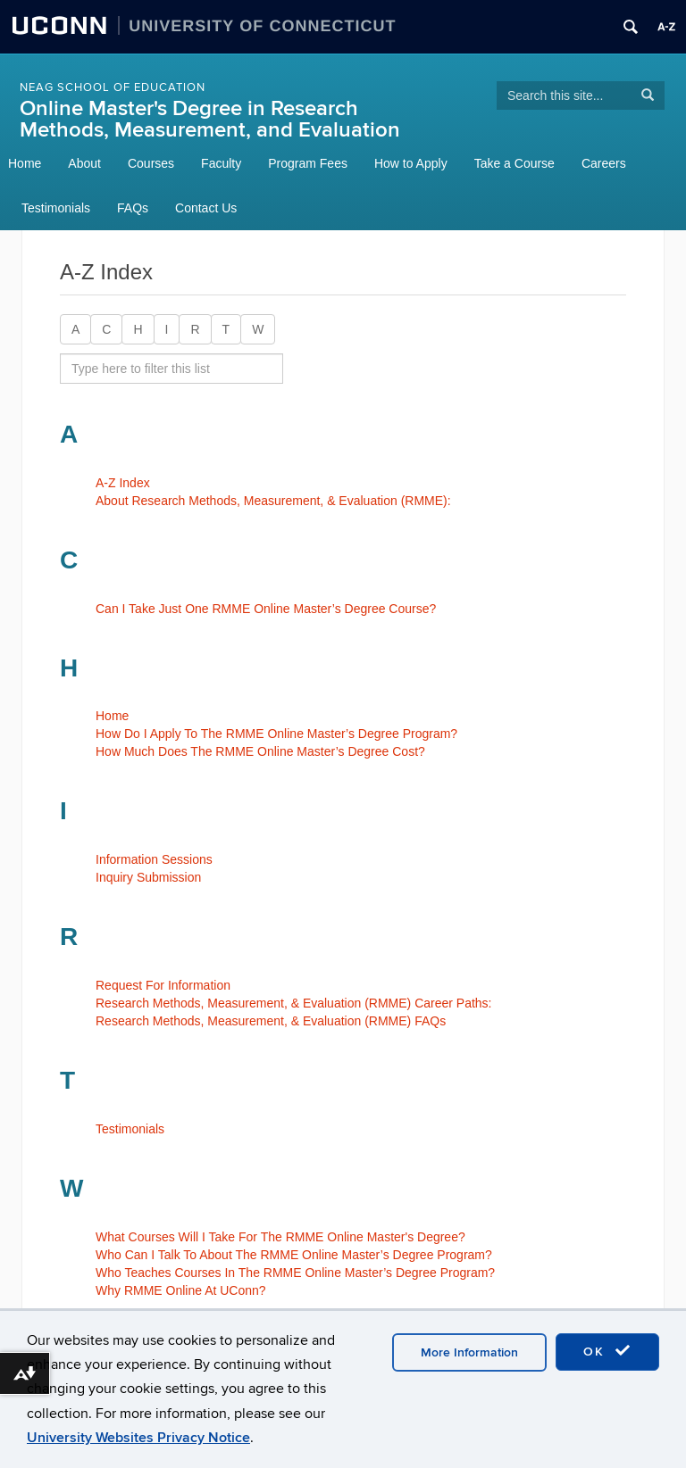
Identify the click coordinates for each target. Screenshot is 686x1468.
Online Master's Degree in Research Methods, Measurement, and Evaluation (210, 119)
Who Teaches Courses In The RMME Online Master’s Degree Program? (295, 1272)
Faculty (221, 163)
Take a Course (514, 163)
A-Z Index (123, 483)
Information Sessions (154, 859)
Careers (603, 163)
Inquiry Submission (148, 877)
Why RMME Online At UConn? (181, 1290)
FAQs (132, 208)
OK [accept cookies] (607, 1351)
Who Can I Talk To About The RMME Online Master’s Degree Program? (294, 1255)
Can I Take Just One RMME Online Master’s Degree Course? (266, 608)
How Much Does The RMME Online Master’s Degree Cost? (260, 751)
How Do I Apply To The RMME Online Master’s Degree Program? (276, 733)
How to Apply (411, 163)
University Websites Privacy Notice (138, 1438)
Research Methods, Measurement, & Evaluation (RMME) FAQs (271, 1021)
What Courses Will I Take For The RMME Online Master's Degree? (280, 1237)
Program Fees (307, 163)
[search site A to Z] (171, 368)
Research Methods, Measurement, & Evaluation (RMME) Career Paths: (294, 1003)
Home (24, 163)
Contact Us (206, 208)
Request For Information (163, 985)
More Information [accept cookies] (469, 1352)
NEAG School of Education (112, 87)
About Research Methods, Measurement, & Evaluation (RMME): (273, 500)
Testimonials (55, 208)
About (84, 163)
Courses (151, 163)
